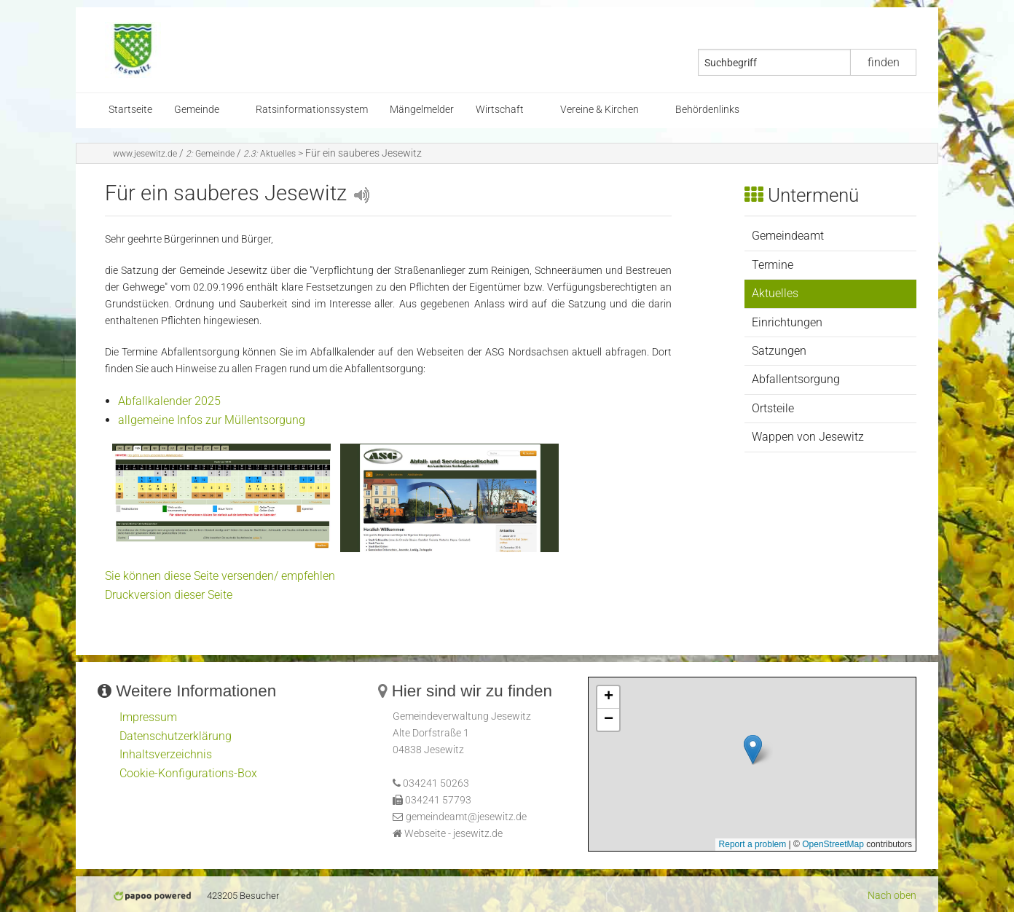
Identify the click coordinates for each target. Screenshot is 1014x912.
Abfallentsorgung (796, 379)
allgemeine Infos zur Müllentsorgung (211, 420)
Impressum (148, 717)
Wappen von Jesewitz (808, 437)
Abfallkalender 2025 (169, 401)
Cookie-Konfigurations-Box (188, 773)
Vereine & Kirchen (599, 109)
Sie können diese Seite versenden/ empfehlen (220, 576)
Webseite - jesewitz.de (453, 834)
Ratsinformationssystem (312, 109)
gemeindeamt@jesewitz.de (466, 817)
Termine (772, 265)
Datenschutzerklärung (175, 736)
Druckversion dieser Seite (168, 595)
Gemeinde (196, 109)
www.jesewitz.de (145, 154)
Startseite (130, 109)
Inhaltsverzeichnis (165, 754)
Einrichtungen (787, 322)
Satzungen (779, 351)
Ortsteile (773, 408)
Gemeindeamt (788, 236)
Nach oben (892, 895)
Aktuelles (269, 154)
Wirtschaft (500, 109)
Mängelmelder (422, 109)
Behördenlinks (707, 109)
